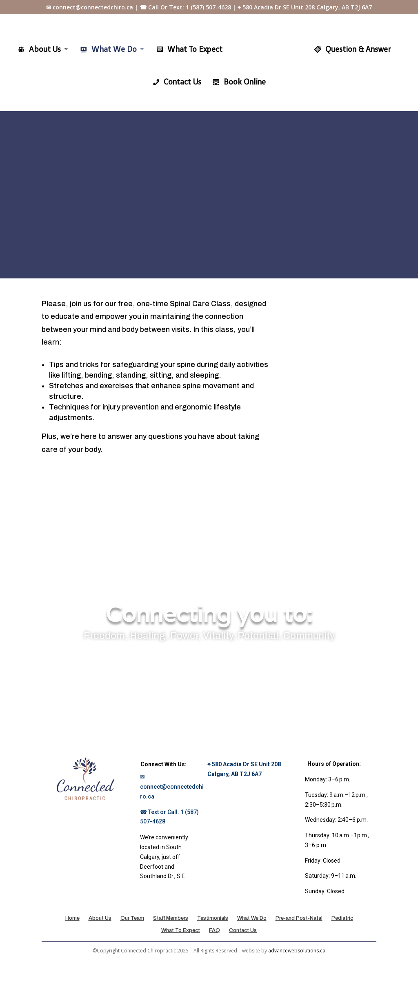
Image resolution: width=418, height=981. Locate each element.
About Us (41, 49)
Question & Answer (350, 49)
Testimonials (212, 919)
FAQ (214, 931)
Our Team (132, 919)
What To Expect (191, 49)
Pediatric (342, 919)
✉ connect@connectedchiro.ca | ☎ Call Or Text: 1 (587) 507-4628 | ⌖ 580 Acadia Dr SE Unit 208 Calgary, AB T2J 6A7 (209, 7)
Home (72, 919)
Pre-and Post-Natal (299, 919)
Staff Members (170, 919)
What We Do (110, 49)
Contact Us (176, 82)
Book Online (239, 82)
